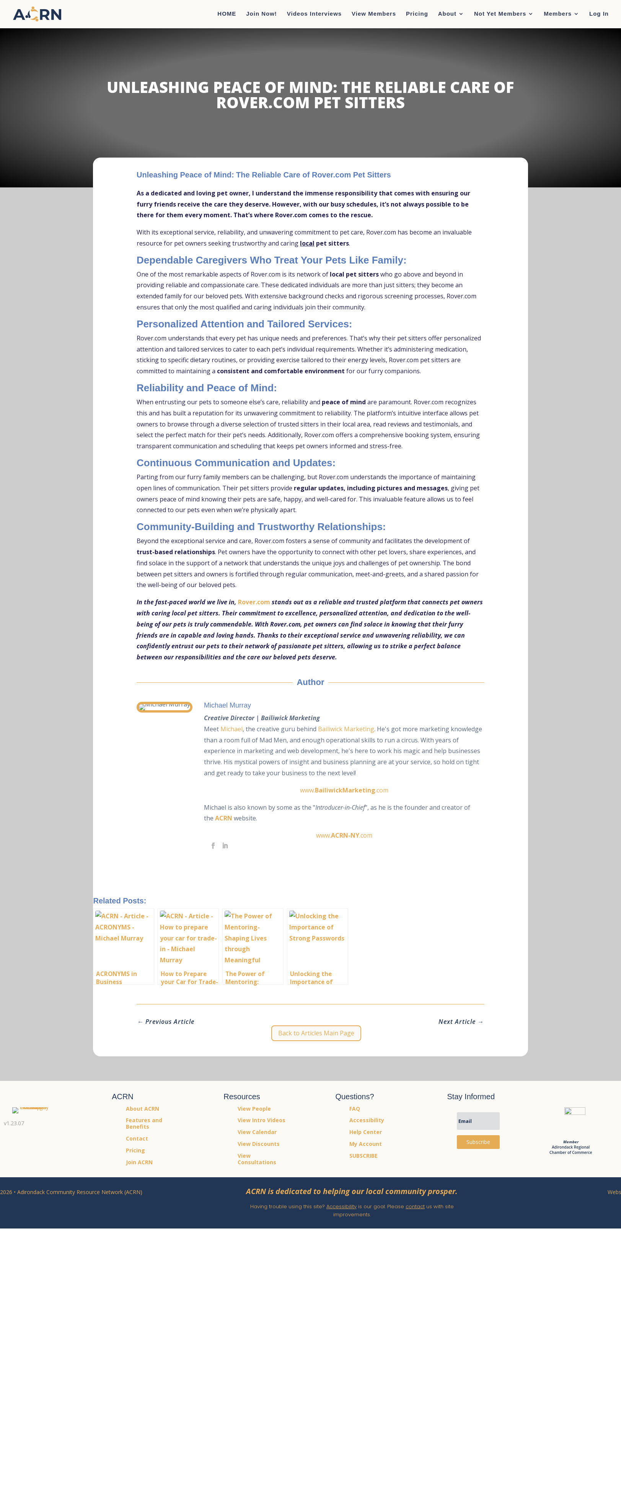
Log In (599, 14)
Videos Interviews (314, 14)
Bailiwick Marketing (352, 729)
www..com (347, 790)
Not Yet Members (500, 14)
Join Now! (261, 14)
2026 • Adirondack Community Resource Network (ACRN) (71, 1192)
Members (558, 14)
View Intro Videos (261, 1120)
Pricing (417, 14)
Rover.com (254, 602)
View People (254, 1108)
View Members (374, 14)
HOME (226, 14)
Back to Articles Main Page (316, 1033)
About (447, 14)
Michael (238, 729)
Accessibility (341, 1206)
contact (415, 1206)
